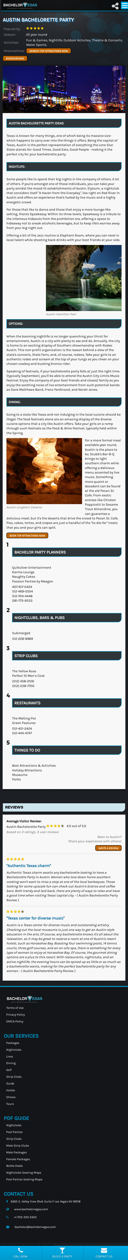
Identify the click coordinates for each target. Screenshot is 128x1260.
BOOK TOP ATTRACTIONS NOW (27, 535)
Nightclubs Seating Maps (23, 1172)
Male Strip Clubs (17, 1145)
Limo (9, 1056)
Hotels (10, 1090)
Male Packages (16, 1152)
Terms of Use (15, 1008)
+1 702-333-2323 (25, 1217)
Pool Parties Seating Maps (24, 1179)
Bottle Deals (14, 1166)
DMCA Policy (14, 1021)
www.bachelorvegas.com (31, 1209)
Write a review (108, 848)
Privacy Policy (15, 1014)
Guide (10, 1083)
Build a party (62, 1252)
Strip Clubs (14, 1076)
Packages (12, 1043)
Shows (11, 1097)
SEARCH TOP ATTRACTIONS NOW (48, 51)
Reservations (15, 58)
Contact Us (104, 1252)
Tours (10, 1104)
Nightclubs (13, 1049)
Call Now (20, 1252)
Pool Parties (14, 1132)
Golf (9, 1070)
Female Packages (18, 1159)
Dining (11, 1063)
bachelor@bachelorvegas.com (35, 1227)
